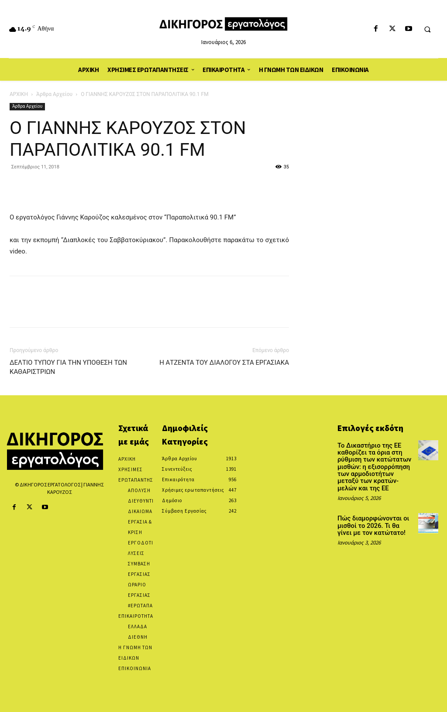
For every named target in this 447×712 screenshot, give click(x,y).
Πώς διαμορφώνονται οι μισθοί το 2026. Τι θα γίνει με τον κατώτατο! (374, 521)
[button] (427, 29)
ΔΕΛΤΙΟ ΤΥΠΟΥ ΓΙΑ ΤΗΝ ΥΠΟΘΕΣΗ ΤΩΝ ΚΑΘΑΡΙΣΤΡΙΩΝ (68, 367)
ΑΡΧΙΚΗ (19, 94)
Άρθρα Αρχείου (54, 94)
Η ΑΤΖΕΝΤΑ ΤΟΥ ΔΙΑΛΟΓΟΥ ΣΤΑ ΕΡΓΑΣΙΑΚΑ (224, 362)
